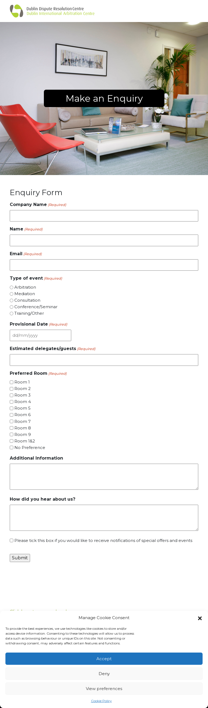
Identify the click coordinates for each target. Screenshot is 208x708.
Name (26, 229)
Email (26, 254)
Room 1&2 (24, 441)
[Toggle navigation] (189, 10)
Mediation (24, 293)
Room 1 (22, 382)
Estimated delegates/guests (52, 349)
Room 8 (22, 428)
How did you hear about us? (42, 499)
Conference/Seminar (35, 306)
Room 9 (22, 434)
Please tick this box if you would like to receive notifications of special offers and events (103, 540)
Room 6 (22, 414)
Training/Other (29, 313)
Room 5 (22, 408)
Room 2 (22, 388)
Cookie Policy (101, 701)
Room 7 (22, 421)
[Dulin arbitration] (52, 11)
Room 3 (22, 395)
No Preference (29, 447)
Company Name (38, 205)
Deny (104, 673)
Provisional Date (38, 324)
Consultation (27, 300)
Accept (104, 658)
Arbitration (25, 287)
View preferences (104, 688)
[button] (200, 617)
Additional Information (36, 458)
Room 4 (22, 401)
